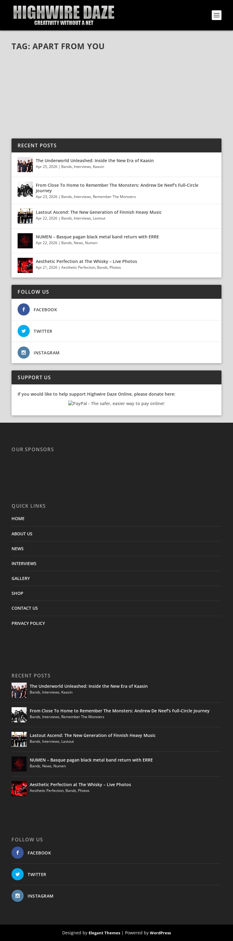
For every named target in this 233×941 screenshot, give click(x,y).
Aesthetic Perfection (78, 267)
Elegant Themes (104, 933)
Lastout (99, 218)
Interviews (82, 166)
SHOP (17, 593)
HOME (18, 518)
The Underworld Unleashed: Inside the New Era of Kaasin (95, 160)
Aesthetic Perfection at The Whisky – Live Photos (86, 261)
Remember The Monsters (114, 196)
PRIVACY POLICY (28, 623)
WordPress (160, 933)
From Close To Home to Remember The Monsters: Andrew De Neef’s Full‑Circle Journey (117, 187)
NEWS (18, 548)
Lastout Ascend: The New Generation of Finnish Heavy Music (99, 212)
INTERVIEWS (24, 563)
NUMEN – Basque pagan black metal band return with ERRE (97, 237)
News (78, 242)
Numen (91, 242)
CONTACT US (25, 608)
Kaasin (98, 166)
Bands (66, 166)
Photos (115, 267)
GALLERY (21, 578)
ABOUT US (22, 534)
